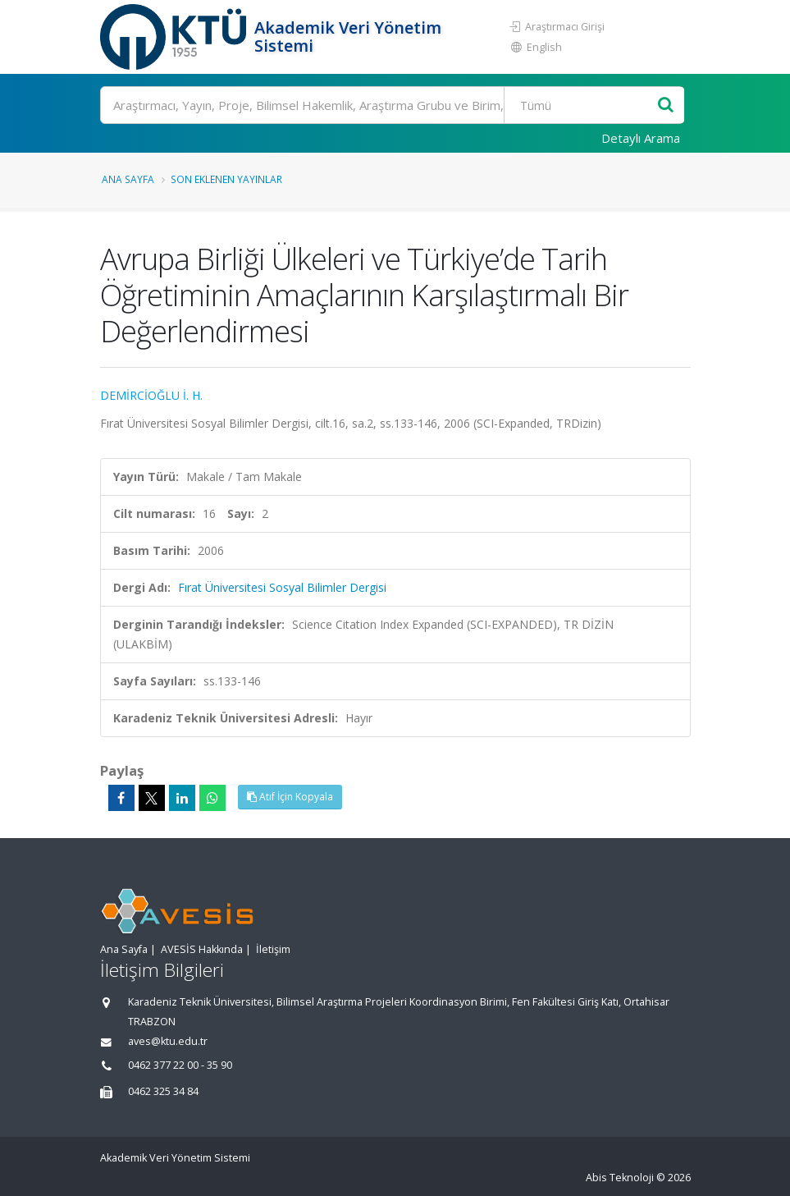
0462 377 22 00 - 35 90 (180, 1065)
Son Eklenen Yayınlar (226, 179)
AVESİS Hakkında (202, 949)
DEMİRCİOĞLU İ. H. (151, 395)
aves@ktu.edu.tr (168, 1041)
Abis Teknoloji (620, 1178)
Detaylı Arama (640, 138)
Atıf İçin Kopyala (290, 797)
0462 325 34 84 (163, 1091)
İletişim (273, 949)
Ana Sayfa (128, 179)
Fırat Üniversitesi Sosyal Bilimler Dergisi (282, 587)
